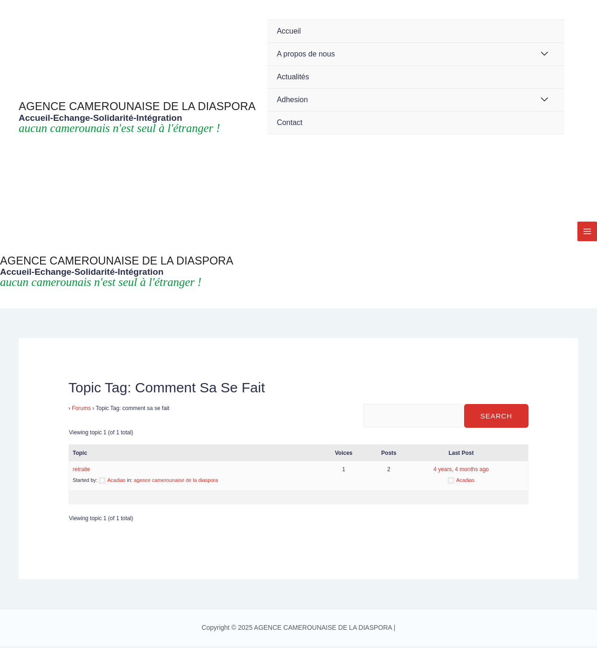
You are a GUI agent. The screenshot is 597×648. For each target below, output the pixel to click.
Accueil (289, 31)
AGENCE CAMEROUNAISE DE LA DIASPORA (137, 106)
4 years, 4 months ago (461, 471)
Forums (81, 408)
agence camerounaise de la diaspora (176, 482)
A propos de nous (306, 54)
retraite (81, 471)
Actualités (293, 77)
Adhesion (292, 100)
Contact (289, 122)
